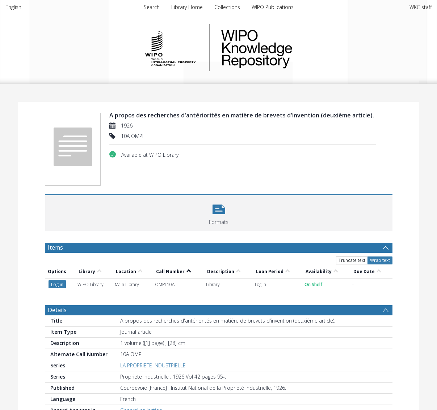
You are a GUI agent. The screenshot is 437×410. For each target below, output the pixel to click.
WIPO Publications (273, 7)
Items (55, 247)
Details (57, 310)
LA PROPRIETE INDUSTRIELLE (153, 365)
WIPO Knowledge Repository (286, 47)
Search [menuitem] (152, 7)
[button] (218, 212)
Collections (227, 7)
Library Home (187, 7)
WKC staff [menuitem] (420, 7)
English (13, 7)
